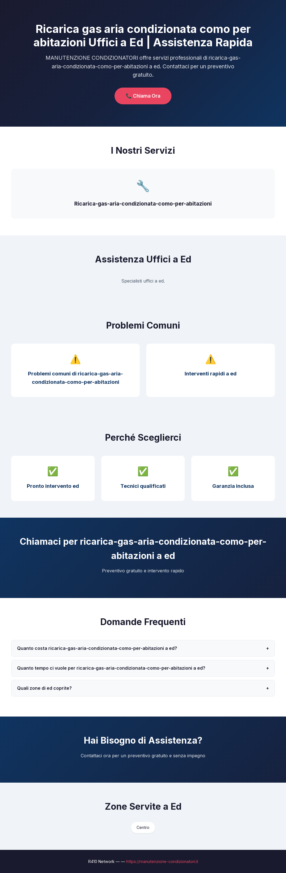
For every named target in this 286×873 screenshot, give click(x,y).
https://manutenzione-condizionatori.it (162, 861)
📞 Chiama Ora (143, 96)
